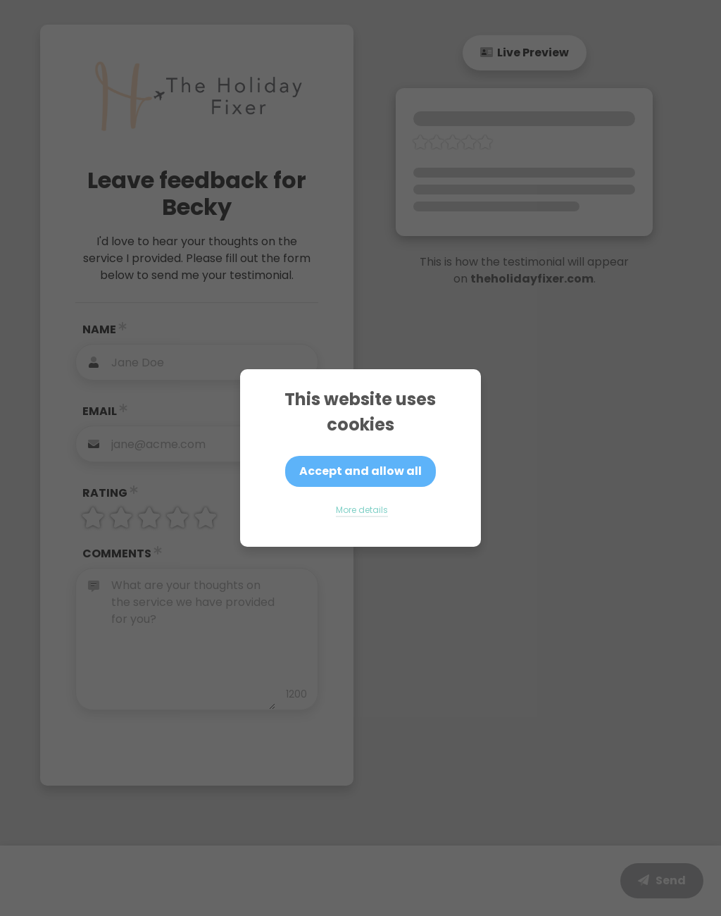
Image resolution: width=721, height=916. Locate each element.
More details (362, 510)
